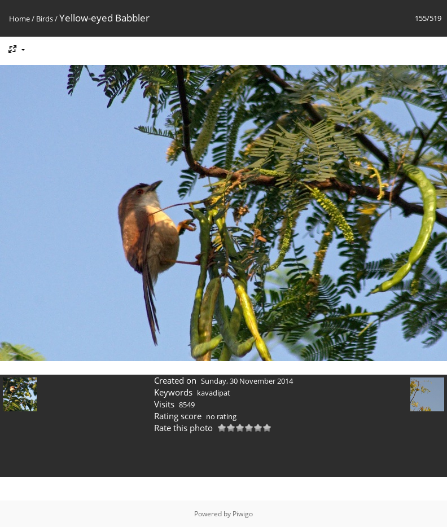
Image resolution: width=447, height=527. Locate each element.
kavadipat (213, 393)
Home (19, 19)
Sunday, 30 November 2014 (247, 381)
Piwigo (243, 514)
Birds (44, 19)
